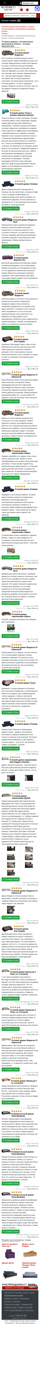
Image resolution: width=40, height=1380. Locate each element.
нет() (35, 107)
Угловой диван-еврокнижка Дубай (21, 797)
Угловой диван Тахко (25, 683)
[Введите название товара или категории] (17, 15)
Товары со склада (25, 1307)
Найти (33, 15)
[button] (11, 21)
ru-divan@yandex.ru (16, 1310)
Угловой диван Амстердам (21, 340)
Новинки (16, 1301)
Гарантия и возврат (12, 1304)
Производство (27, 1304)
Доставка (19, 1293)
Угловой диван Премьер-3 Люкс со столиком (23, 973)
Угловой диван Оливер (26, 184)
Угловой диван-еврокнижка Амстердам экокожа (23, 761)
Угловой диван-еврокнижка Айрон (21, 452)
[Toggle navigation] (5, 3)
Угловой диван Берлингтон (21, 259)
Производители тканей (13, 1296)
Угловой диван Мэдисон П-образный (24, 376)
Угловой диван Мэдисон (22, 54)
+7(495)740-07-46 (31, 8)
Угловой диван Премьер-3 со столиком (24, 1082)
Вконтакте (29, 1310)
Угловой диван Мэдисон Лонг (25, 221)
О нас (26, 1293)
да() (29, 107)
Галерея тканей (10, 1307)
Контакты (8, 1301)
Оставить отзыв (10, 102)
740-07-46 (17, 1315)
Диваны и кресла (11, 1298)
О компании (24, 1298)
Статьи (31, 1293)
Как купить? (9, 1293)
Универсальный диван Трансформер (22, 1115)
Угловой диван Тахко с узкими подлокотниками (22, 114)
